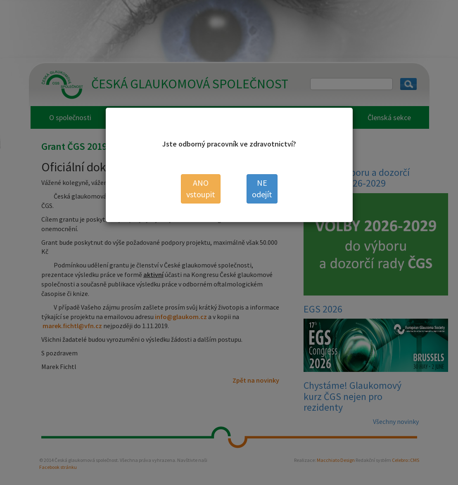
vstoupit (200, 188)
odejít (262, 188)
